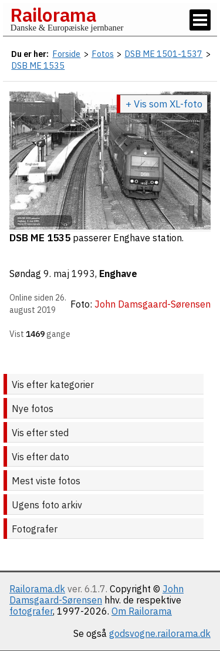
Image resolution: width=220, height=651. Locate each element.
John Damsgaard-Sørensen (96, 594)
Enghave (118, 273)
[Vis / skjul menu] (200, 20)
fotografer (31, 611)
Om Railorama (141, 611)
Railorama (53, 14)
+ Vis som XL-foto (164, 103)
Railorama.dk (37, 589)
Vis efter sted (40, 433)
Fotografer (34, 529)
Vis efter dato (40, 457)
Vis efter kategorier (53, 384)
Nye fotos (32, 408)
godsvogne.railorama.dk (160, 633)
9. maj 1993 (69, 273)
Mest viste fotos (46, 481)
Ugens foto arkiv (47, 505)
